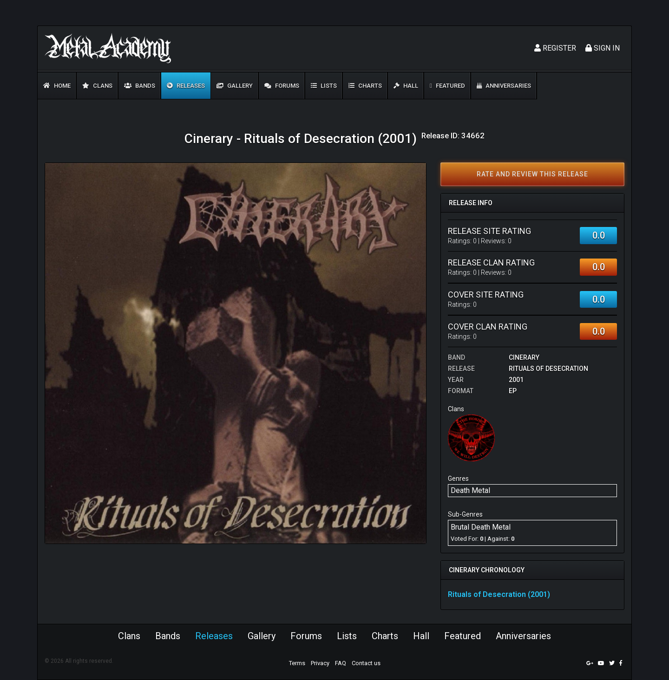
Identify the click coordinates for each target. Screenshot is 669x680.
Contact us (366, 663)
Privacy (320, 663)
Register (555, 48)
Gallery (234, 85)
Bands (139, 85)
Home (57, 85)
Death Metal (470, 490)
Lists (324, 85)
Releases (186, 85)
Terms (297, 663)
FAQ (340, 663)
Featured (447, 85)
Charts (365, 85)
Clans (97, 85)
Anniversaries (504, 85)
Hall (406, 85)
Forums (281, 85)
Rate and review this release (532, 174)
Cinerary (524, 357)
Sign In (602, 48)
